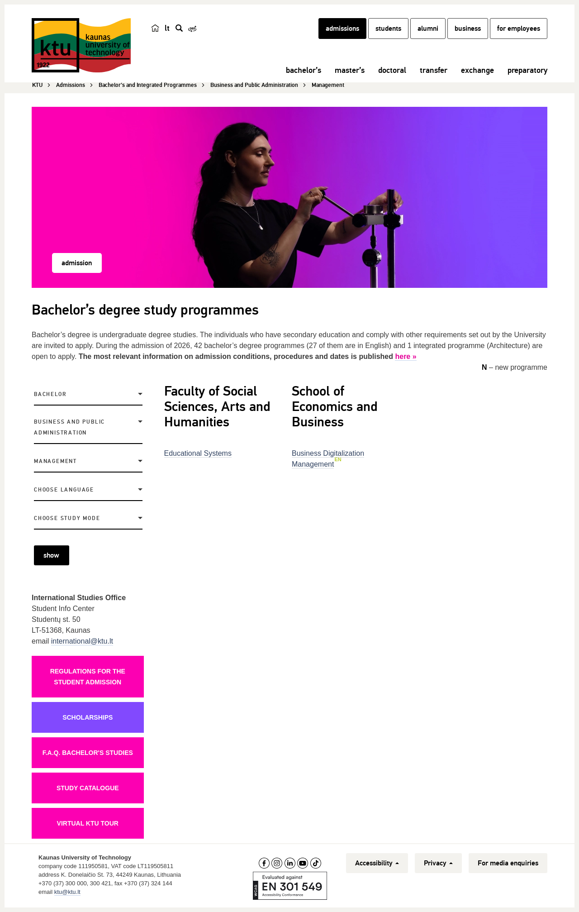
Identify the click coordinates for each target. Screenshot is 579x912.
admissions (342, 28)
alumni (428, 28)
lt (167, 28)
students (388, 28)
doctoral (392, 70)
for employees (518, 28)
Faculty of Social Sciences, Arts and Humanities (217, 406)
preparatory (527, 70)
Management (55, 461)
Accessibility (377, 863)
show (51, 555)
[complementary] (481, 844)
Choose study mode (67, 518)
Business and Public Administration (69, 427)
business (468, 28)
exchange (477, 70)
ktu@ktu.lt (67, 891)
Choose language (64, 490)
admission (77, 262)
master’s (350, 70)
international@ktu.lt (82, 641)
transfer (433, 70)
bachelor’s (303, 70)
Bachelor (50, 394)
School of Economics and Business (334, 406)
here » (405, 356)
